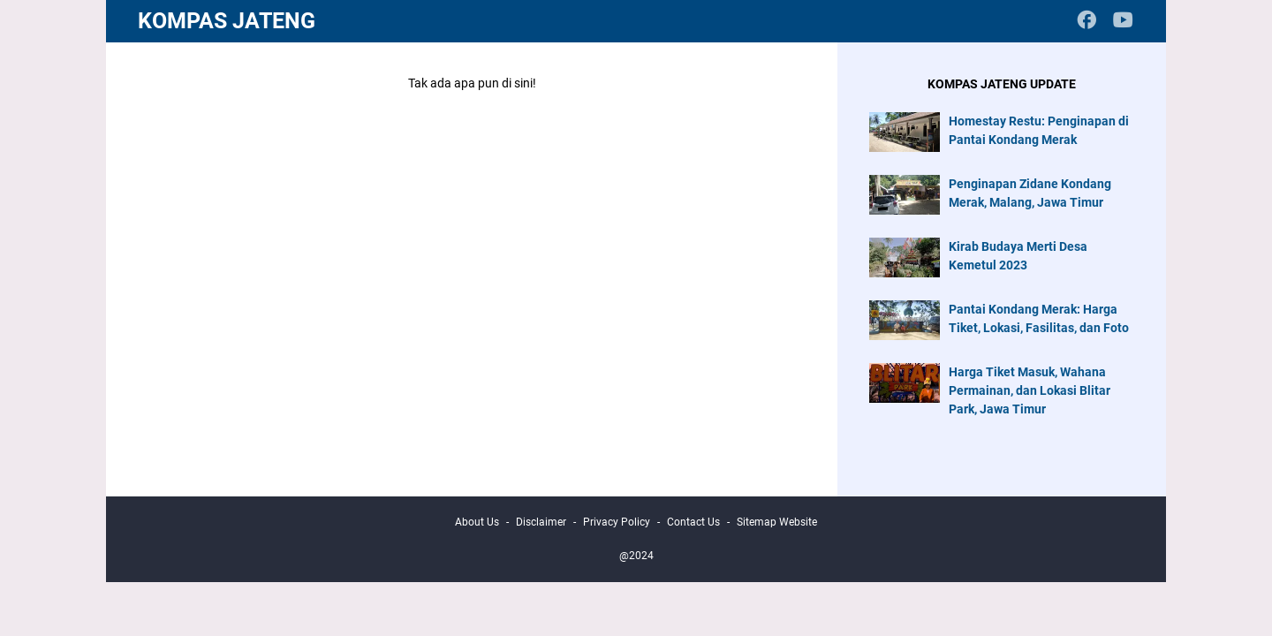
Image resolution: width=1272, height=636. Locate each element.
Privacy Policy (616, 522)
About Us (477, 522)
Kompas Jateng (226, 21)
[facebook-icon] (1087, 21)
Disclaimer (541, 522)
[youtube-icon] (1123, 21)
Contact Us (693, 522)
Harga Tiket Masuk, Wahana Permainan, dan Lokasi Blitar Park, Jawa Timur (1029, 390)
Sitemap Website (777, 522)
